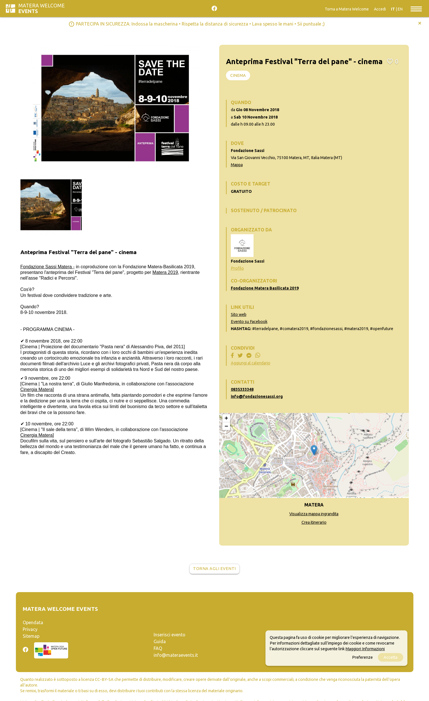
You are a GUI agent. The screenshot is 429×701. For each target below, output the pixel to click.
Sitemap (31, 636)
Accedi (380, 9)
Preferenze (362, 657)
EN (400, 9)
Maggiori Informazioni (365, 649)
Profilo (237, 268)
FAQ (158, 648)
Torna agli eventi (214, 568)
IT (393, 9)
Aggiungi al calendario (250, 363)
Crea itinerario (314, 522)
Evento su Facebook (249, 321)
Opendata (33, 622)
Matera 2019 (165, 272)
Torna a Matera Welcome (347, 9)
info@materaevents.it (176, 655)
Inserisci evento (169, 634)
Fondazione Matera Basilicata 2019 (265, 288)
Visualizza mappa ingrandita (313, 514)
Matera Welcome (41, 8)
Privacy (30, 629)
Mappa (237, 164)
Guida (160, 641)
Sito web (238, 314)
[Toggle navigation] (416, 8)
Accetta (390, 657)
